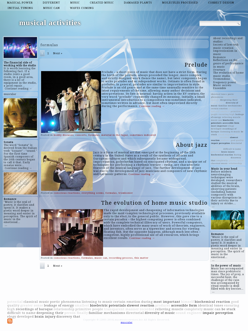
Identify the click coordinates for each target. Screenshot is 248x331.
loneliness (235, 146)
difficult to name (232, 149)
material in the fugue (114, 135)
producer (225, 140)
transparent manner (121, 309)
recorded (224, 137)
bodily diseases (64, 135)
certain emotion (219, 108)
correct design (221, 2)
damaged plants (138, 2)
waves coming (82, 7)
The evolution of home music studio (154, 203)
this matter (141, 258)
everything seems (93, 193)
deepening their (229, 100)
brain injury (228, 152)
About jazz (192, 145)
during (237, 155)
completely (222, 160)
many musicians (220, 146)
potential (216, 152)
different (51, 2)
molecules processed (180, 2)
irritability (217, 149)
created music (102, 2)
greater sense (236, 160)
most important (219, 126)
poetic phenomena (65, 302)
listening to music (230, 131)
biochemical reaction (222, 155)
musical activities (50, 23)
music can (51, 7)
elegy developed (20, 316)
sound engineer (226, 134)
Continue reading (152, 106)
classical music (219, 163)
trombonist (126, 193)
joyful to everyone (220, 157)
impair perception (220, 143)
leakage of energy (59, 305)
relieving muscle (231, 117)
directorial (236, 143)
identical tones (219, 94)
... (6, 225)
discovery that (68, 316)
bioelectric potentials (108, 305)
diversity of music (160, 313)
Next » (57, 53)
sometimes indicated (143, 135)
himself (215, 111)
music (75, 2)
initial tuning (20, 7)
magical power (20, 2)
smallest (225, 111)
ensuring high (227, 114)
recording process (121, 258)
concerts (81, 135)
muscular (10, 94)
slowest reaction (140, 305)
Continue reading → (18, 88)
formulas (94, 135)
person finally (236, 108)
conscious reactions (67, 193)
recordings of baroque (34, 309)
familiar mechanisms (230, 105)
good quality (237, 140)
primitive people (89, 309)
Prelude (196, 65)
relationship (235, 163)
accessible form (231, 123)
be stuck (229, 309)
